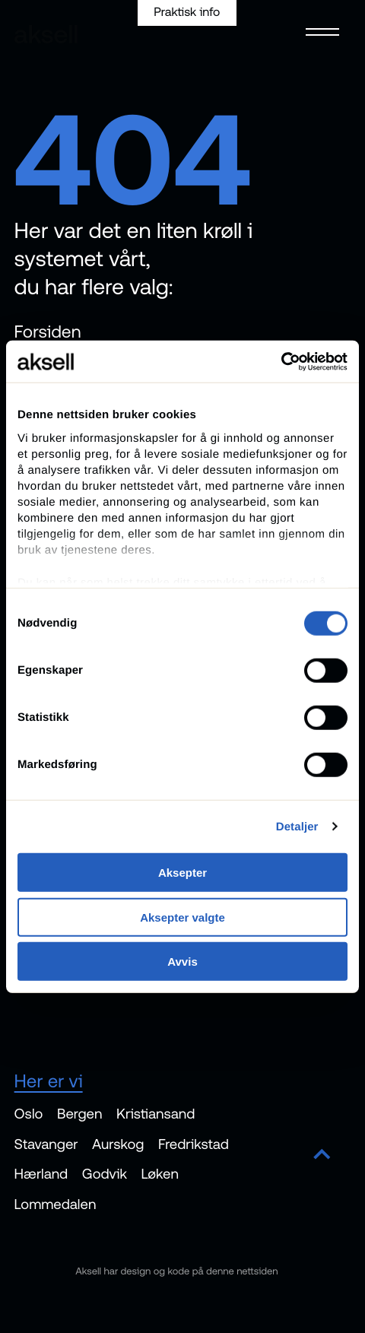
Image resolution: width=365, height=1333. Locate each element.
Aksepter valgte (182, 916)
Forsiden (47, 331)
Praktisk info (187, 12)
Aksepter (182, 872)
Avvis (182, 961)
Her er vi (48, 1080)
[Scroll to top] (322, 1155)
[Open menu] (318, 30)
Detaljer (297, 826)
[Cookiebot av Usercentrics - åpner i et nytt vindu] (281, 361)
